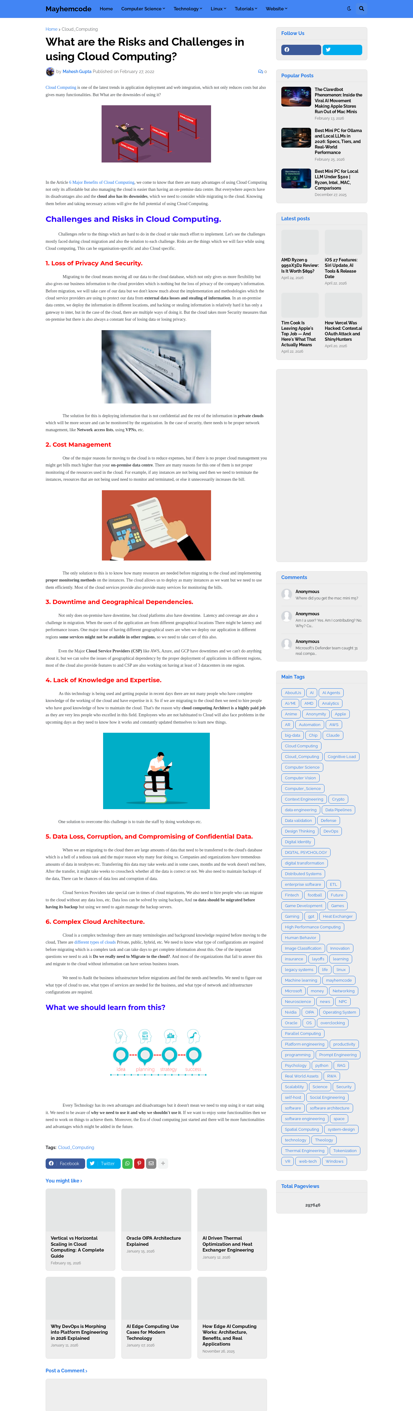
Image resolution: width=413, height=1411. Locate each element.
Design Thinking (300, 831)
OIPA (309, 1012)
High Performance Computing (313, 927)
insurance (294, 959)
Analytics (330, 703)
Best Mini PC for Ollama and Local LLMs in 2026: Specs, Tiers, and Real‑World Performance (338, 141)
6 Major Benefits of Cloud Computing (101, 182)
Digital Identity (298, 842)
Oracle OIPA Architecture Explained (154, 1241)
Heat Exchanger (338, 916)
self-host (293, 1097)
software (293, 1108)
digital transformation (304, 863)
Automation (310, 724)
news (325, 1001)
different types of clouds (95, 942)
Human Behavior (300, 937)
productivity (344, 1044)
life (325, 969)
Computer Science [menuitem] (141, 9)
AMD (308, 703)
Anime (291, 714)
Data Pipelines (338, 810)
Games (337, 905)
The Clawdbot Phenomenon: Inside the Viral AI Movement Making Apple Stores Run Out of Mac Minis (338, 100)
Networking (344, 991)
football (315, 895)
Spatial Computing (302, 1129)
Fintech (292, 895)
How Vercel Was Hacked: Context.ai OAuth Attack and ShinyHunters (343, 331)
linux (341, 969)
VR (287, 1161)
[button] (349, 9)
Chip (313, 735)
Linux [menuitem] (217, 9)
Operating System (339, 1012)
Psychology (296, 1065)
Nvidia (291, 1012)
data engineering (301, 810)
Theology (324, 1140)
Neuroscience (298, 1001)
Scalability (294, 1086)
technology (295, 1140)
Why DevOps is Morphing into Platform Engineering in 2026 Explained (79, 1332)
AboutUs (293, 692)
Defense (328, 820)
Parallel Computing (303, 1033)
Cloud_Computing (80, 29)
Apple (340, 714)
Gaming (292, 916)
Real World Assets (301, 1076)
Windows (334, 1161)
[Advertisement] (321, 465)
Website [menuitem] (275, 9)
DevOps (331, 831)
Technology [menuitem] (186, 9)
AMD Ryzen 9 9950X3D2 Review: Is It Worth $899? (300, 265)
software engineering (305, 1118)
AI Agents (331, 692)
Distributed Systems (303, 873)
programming (298, 1055)
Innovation (340, 948)
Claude (333, 735)
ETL (333, 884)
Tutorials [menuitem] (244, 9)
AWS (333, 724)
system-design (341, 1129)
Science (320, 1086)
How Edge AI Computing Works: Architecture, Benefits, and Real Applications (230, 1335)
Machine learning (301, 980)
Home (51, 29)
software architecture (329, 1108)
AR (287, 724)
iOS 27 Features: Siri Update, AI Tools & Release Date (341, 268)
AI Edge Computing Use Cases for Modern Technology (153, 1332)
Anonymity (316, 714)
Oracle (291, 1023)
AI (312, 692)
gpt (311, 916)
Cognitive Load (342, 756)
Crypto (338, 799)
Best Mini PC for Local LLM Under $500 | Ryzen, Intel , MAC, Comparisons (336, 179)
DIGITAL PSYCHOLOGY (306, 852)
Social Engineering (327, 1097)
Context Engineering (304, 799)
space (339, 1118)
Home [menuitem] (106, 9)
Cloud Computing (61, 87)
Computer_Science (303, 788)
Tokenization (345, 1150)
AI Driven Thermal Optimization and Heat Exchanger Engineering (228, 1244)
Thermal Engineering (304, 1150)
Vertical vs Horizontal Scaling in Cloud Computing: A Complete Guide (77, 1247)
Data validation (298, 820)
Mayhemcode (69, 9)
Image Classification (303, 948)
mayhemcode (339, 980)
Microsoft (293, 991)
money (317, 991)
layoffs (318, 959)
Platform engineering (304, 1044)
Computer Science (302, 767)
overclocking (333, 1023)
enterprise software (303, 884)
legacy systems (299, 969)
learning (341, 959)
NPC (343, 1001)
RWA (331, 1076)
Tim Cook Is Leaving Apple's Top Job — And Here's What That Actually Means (298, 334)
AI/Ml (290, 703)
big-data (292, 735)
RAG (341, 1065)
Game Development (303, 905)
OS (309, 1023)
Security (344, 1086)
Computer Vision (300, 778)
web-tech (308, 1161)
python (321, 1065)
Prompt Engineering (338, 1055)
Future (337, 895)
